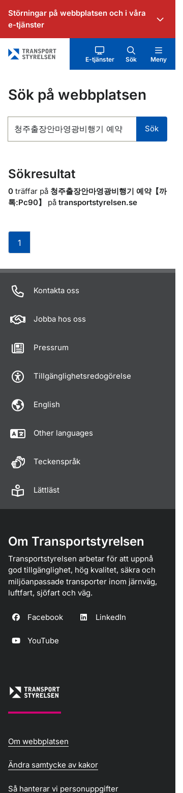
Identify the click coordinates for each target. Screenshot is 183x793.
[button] (99, 54)
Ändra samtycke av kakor (53, 765)
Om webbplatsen (38, 741)
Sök (152, 128)
